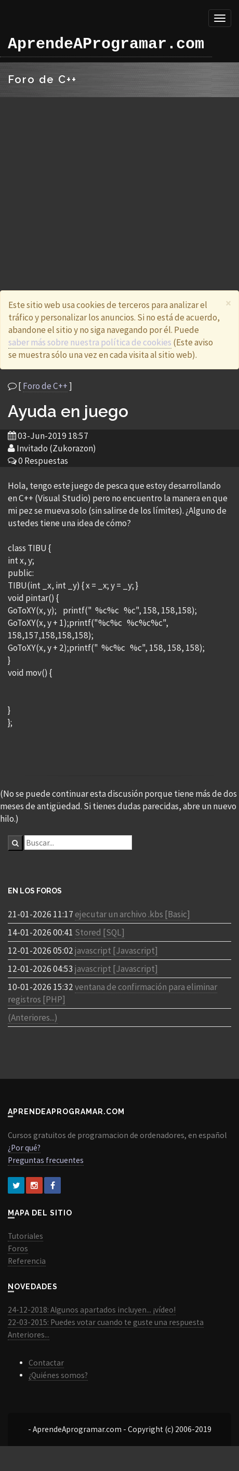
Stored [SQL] (100, 932)
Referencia (27, 1261)
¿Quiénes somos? (58, 1375)
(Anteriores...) (33, 1017)
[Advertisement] (115, 180)
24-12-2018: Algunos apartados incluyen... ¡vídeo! (92, 1310)
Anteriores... (28, 1335)
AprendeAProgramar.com (106, 44)
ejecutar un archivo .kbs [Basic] (132, 914)
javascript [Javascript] (116, 950)
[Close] (228, 303)
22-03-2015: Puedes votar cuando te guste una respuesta (106, 1322)
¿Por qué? (24, 1148)
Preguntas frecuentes (46, 1160)
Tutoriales (25, 1236)
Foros (18, 1248)
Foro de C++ (45, 386)
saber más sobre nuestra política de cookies (89, 342)
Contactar (46, 1363)
